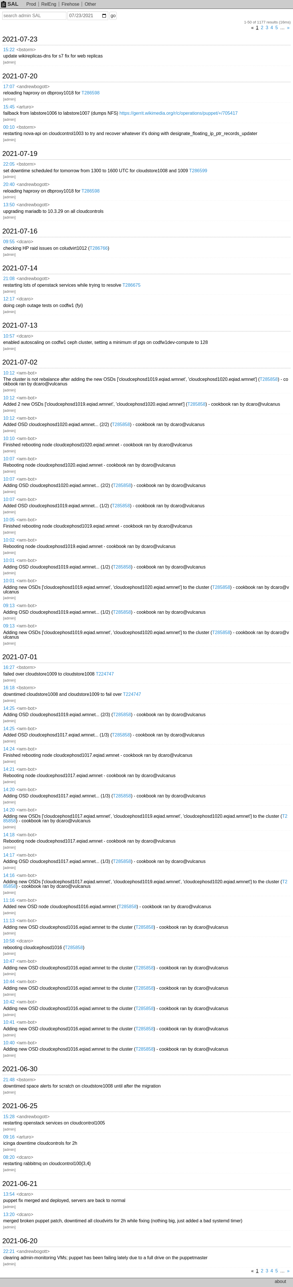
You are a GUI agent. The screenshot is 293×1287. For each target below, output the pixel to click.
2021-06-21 (19, 1183)
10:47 (9, 961)
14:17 (9, 855)
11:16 (9, 900)
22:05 (9, 164)
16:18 (9, 687)
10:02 (9, 540)
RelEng (48, 4)
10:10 (9, 438)
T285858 (269, 379)
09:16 (9, 1136)
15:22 (9, 49)
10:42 (9, 1001)
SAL (9, 4)
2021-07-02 (19, 362)
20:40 (9, 184)
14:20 (9, 789)
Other (90, 4)
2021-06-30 (19, 1069)
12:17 (9, 298)
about (280, 1281)
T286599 (198, 170)
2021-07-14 (19, 268)
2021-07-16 (19, 231)
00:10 (9, 127)
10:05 (9, 519)
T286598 (91, 92)
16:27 (9, 667)
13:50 (9, 204)
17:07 (9, 86)
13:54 (9, 1194)
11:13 (9, 920)
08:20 (9, 1157)
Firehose (70, 4)
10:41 (9, 1022)
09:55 (9, 241)
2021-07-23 (19, 39)
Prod (31, 4)
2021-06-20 (19, 1241)
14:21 (9, 769)
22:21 (9, 1251)
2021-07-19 (19, 153)
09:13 (9, 605)
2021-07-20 (19, 76)
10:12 (9, 373)
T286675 (131, 285)
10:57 (9, 336)
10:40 (9, 1042)
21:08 (9, 278)
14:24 (9, 749)
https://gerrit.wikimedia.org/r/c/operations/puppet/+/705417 (179, 113)
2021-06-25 (19, 1106)
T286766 (99, 248)
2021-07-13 (19, 325)
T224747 (105, 674)
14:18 (9, 834)
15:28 (9, 1116)
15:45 (9, 106)
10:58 (9, 940)
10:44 (9, 981)
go (113, 15)
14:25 (9, 708)
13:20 (9, 1214)
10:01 (9, 560)
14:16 (9, 875)
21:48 (9, 1079)
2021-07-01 (19, 657)
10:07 (9, 458)
